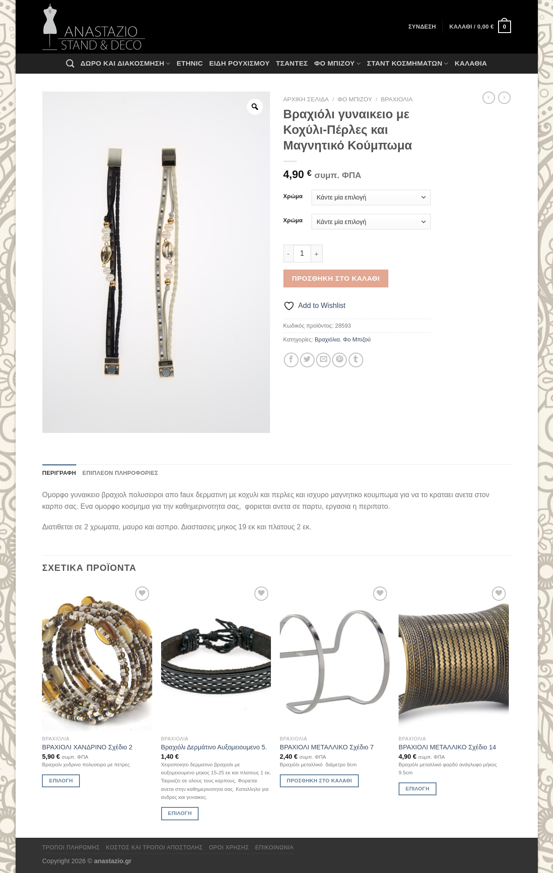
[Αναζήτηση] (70, 63)
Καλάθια (471, 63)
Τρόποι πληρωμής (71, 847)
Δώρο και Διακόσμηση (125, 63)
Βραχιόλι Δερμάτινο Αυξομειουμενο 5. (214, 747)
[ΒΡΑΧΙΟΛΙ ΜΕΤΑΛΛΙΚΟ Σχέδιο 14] (454, 657)
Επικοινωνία (274, 847)
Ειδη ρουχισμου (239, 63)
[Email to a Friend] (323, 360)
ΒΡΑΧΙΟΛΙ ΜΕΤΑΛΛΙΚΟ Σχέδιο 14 (447, 747)
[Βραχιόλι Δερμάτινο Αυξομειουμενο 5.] (216, 657)
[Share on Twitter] (307, 360)
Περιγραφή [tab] (59, 473)
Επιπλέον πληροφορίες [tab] (120, 473)
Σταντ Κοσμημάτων (407, 63)
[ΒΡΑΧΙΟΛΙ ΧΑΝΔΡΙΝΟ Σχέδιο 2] (97, 657)
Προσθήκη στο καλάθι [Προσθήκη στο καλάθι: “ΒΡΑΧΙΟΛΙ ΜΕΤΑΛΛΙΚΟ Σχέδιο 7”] (319, 780)
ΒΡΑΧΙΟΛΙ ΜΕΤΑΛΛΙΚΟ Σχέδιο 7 (327, 747)
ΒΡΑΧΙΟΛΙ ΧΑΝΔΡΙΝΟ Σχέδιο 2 (87, 747)
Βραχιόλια (396, 99)
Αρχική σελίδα (306, 99)
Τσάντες (292, 63)
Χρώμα (293, 196)
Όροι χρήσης (229, 847)
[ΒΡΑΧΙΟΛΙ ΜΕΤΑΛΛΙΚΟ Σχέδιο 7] (335, 657)
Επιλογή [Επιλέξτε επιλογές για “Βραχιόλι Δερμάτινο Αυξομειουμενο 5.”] (179, 813)
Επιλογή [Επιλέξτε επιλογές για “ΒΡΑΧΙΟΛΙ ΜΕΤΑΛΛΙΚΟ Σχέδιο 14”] (417, 788)
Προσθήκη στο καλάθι (336, 278)
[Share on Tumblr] (356, 360)
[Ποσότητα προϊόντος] (302, 253)
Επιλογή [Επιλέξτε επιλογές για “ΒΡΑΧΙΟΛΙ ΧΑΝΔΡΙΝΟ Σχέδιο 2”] (61, 780)
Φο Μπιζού (337, 63)
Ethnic (190, 63)
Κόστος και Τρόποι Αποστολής (154, 847)
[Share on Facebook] (291, 360)
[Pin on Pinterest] (339, 360)
